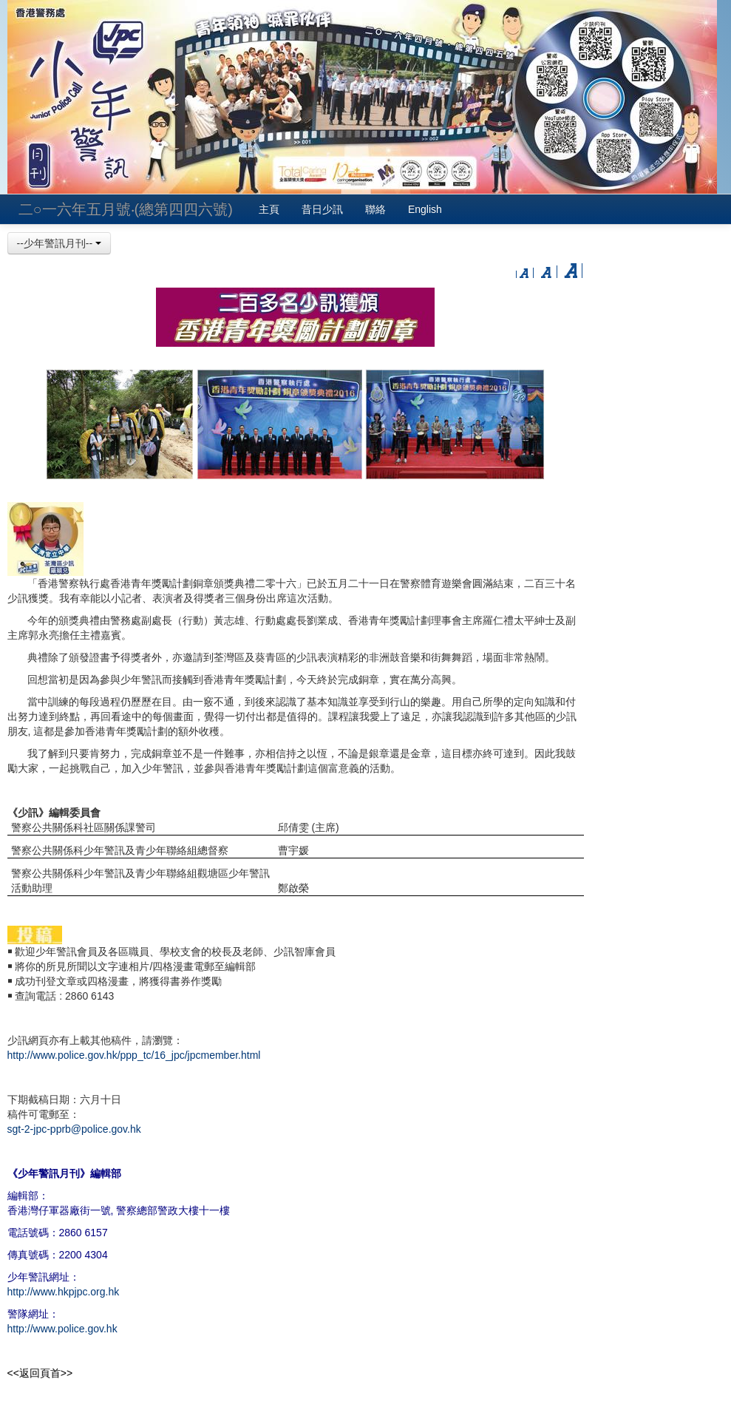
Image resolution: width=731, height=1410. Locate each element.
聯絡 (375, 209)
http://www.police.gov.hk (62, 1329)
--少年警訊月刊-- (59, 243)
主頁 (269, 209)
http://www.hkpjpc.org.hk (63, 1292)
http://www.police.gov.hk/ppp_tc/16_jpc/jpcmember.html (134, 1055)
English (425, 209)
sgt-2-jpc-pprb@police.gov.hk (74, 1129)
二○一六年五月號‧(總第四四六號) (125, 209)
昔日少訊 (322, 209)
